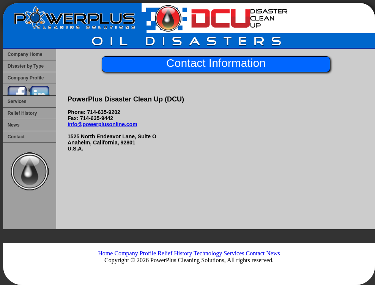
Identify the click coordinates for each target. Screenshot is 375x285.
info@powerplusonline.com (102, 124)
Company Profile (135, 253)
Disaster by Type (26, 66)
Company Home (25, 54)
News (13, 125)
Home (105, 253)
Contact (16, 136)
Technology (208, 253)
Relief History (22, 113)
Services (17, 101)
